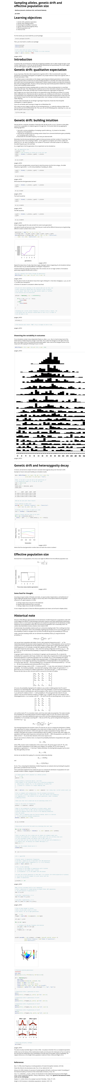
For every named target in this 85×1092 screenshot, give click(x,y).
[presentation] (53, 130)
